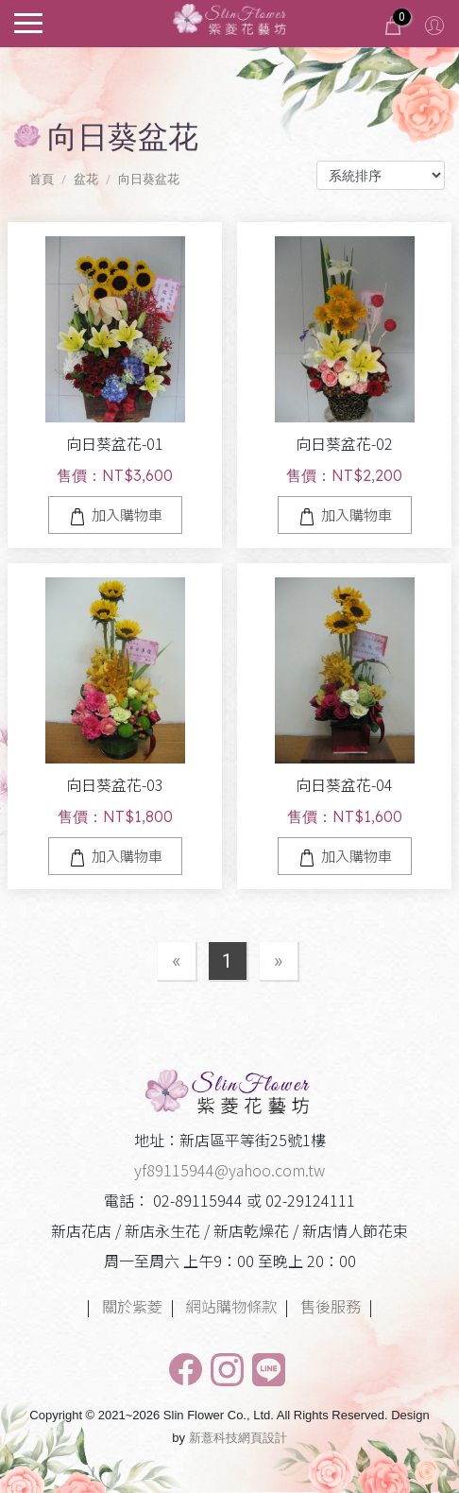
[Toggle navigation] (28, 21)
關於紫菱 (132, 1306)
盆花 (86, 179)
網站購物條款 (231, 1306)
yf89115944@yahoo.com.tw (229, 1169)
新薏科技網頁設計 (238, 1438)
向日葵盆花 (148, 179)
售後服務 (330, 1306)
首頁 (41, 179)
